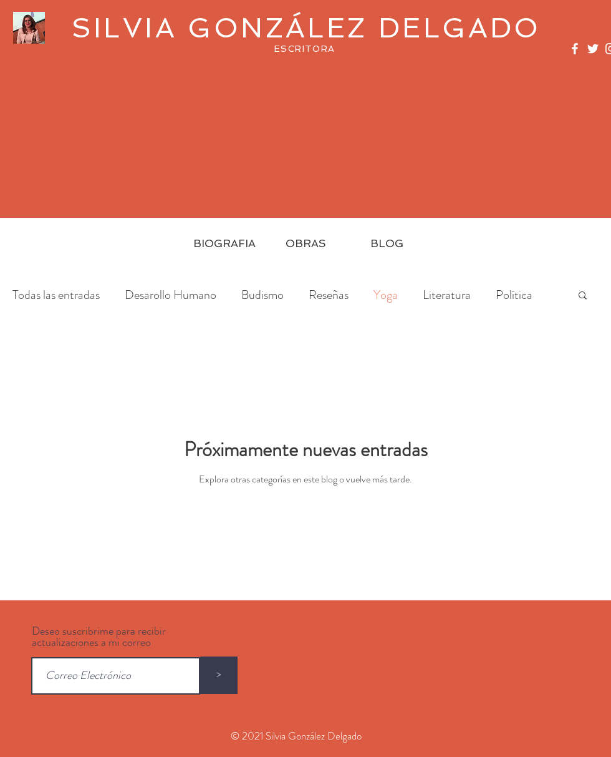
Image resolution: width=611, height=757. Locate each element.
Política (514, 295)
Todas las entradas (56, 295)
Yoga (385, 295)
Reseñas (329, 295)
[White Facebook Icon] (574, 48)
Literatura (447, 295)
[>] (219, 675)
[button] (583, 296)
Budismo (262, 295)
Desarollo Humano (170, 295)
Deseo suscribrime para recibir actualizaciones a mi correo (99, 636)
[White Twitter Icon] (592, 48)
